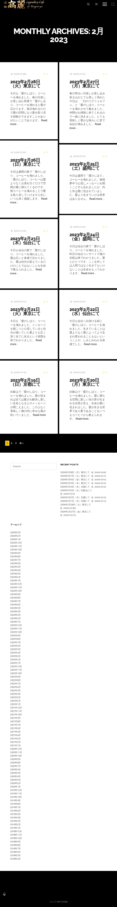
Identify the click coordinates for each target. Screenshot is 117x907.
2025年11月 (16, 546)
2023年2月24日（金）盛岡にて (84, 236)
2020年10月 (16, 755)
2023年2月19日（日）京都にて (25, 382)
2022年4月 (15, 694)
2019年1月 (15, 828)
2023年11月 (16, 628)
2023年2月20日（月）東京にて (84, 382)
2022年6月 (15, 687)
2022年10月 (16, 673)
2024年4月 (15, 611)
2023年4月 (15, 652)
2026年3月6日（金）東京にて (75, 479)
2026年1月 (15, 539)
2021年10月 (16, 714)
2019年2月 (15, 824)
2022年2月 (15, 700)
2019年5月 (15, 814)
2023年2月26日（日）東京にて (25, 162)
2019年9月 (15, 800)
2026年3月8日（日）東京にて (75, 472)
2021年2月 (15, 742)
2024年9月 (15, 594)
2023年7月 (15, 642)
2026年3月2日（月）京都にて (75, 497)
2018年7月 (15, 848)
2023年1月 (15, 663)
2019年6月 (15, 810)
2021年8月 (15, 721)
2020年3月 (15, 780)
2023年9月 (15, 635)
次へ (22, 443)
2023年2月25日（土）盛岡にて (84, 166)
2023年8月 (15, 639)
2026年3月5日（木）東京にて (75, 483)
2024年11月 (16, 587)
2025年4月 (15, 570)
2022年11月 (16, 670)
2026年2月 (15, 536)
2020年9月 (15, 759)
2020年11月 (16, 752)
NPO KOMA (62, 902)
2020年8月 (15, 762)
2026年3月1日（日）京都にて (75, 501)
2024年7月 (15, 601)
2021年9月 (15, 718)
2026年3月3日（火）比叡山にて (76, 490)
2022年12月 (16, 666)
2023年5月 (15, 649)
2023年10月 (16, 632)
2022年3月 (15, 697)
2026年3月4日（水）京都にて (75, 486)
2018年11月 (16, 834)
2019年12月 (16, 790)
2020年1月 (15, 786)
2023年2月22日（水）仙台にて (84, 311)
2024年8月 (15, 597)
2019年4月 (15, 817)
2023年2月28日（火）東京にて (25, 83)
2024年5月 (15, 608)
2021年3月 (15, 738)
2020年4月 (15, 776)
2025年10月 (16, 549)
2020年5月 (15, 773)
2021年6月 (15, 728)
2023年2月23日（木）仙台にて (25, 240)
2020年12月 (16, 749)
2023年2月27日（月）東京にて (84, 83)
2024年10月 (16, 591)
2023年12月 (16, 625)
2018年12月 (16, 831)
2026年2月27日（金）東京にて (75, 511)
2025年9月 (15, 553)
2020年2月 (15, 783)
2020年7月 (15, 766)
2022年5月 (15, 690)
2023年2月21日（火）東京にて (25, 311)
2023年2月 (15, 659)
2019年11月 (16, 793)
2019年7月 (15, 807)
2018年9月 (15, 841)
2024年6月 (15, 604)
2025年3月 (15, 573)
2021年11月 (16, 711)
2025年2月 (15, 577)
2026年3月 (15, 532)
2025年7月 (15, 560)
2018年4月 (15, 859)
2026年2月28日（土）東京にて (75, 504)
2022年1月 (15, 704)
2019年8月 (15, 804)
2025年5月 (15, 567)
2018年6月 (15, 852)
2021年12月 (16, 707)
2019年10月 (16, 797)
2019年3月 (15, 821)
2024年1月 (15, 621)
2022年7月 (15, 683)
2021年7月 (15, 725)
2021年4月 (15, 735)
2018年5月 (15, 855)
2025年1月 (15, 580)
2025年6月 (15, 563)
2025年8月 (15, 556)
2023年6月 (15, 646)
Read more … (96, 198)
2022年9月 (15, 676)
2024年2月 (15, 618)
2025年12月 (16, 542)
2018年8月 (15, 845)
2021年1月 (15, 745)
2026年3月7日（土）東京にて (75, 476)
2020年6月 (15, 769)
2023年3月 (15, 656)
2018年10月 (16, 838)
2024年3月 (15, 615)
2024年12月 (16, 584)
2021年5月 (15, 731)
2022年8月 (15, 680)
